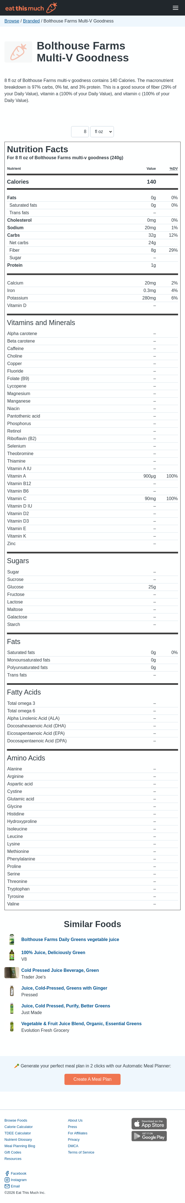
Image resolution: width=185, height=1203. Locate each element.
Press (72, 1127)
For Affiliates (77, 1133)
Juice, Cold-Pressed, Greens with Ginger (64, 988)
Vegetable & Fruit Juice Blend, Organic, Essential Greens (81, 1023)
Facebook (15, 1173)
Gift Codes (12, 1152)
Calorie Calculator (18, 1127)
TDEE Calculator (17, 1133)
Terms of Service (81, 1152)
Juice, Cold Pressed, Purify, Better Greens (65, 1006)
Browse (11, 21)
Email (12, 1186)
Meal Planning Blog (19, 1146)
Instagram (15, 1179)
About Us (75, 1120)
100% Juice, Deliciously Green (53, 952)
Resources (12, 1159)
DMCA (73, 1146)
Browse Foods (15, 1120)
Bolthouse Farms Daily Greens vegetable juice (70, 939)
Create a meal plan (93, 1079)
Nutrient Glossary (18, 1139)
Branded (31, 21)
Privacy (73, 1139)
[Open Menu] (176, 8)
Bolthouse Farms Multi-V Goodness (83, 52)
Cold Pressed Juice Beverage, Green (60, 970)
